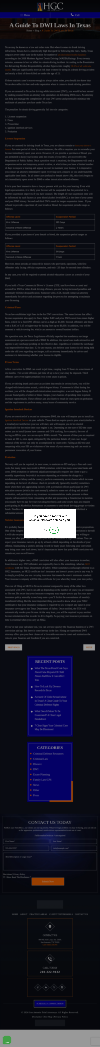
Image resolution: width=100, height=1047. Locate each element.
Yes (54, 530)
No (45, 530)
